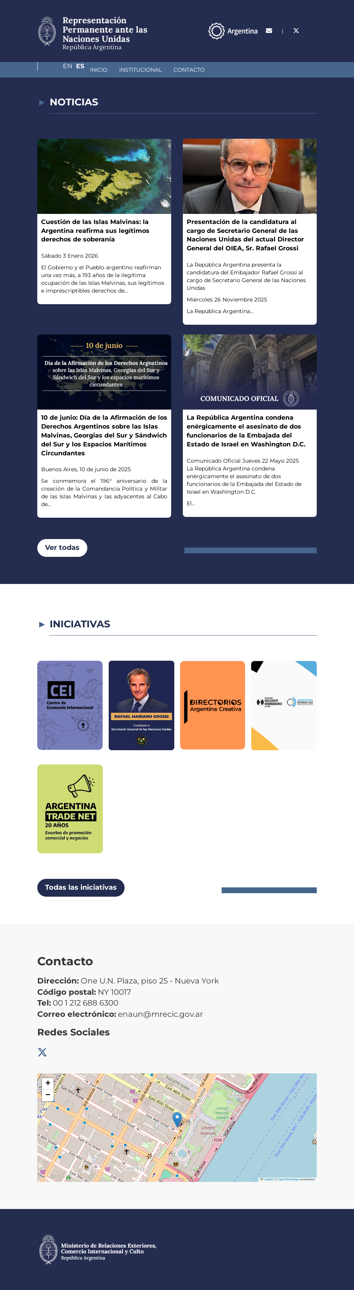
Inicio (57, 69)
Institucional (99, 69)
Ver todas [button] (62, 547)
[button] (177, 1120)
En (297, 44)
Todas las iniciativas (81, 887)
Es (313, 44)
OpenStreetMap (288, 1179)
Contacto (148, 69)
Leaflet (266, 1179)
